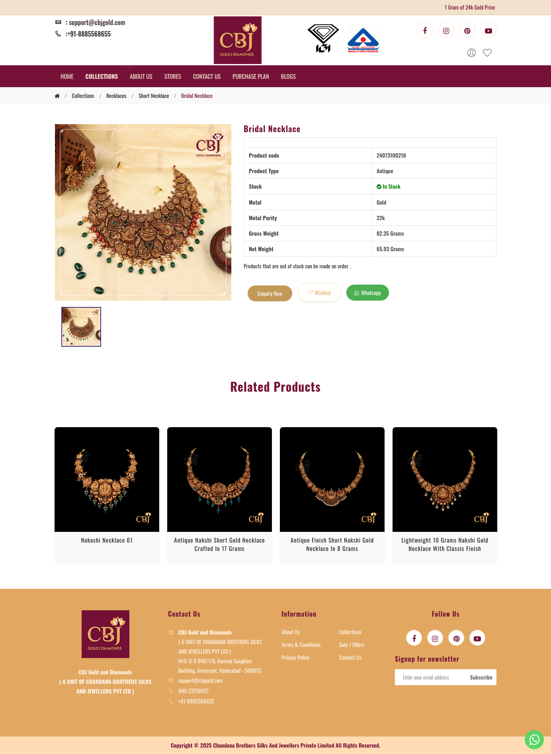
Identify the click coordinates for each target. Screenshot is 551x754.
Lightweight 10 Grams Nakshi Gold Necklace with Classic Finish (444, 544)
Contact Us (350, 657)
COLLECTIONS (102, 76)
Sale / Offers (352, 644)
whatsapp (367, 292)
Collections (350, 631)
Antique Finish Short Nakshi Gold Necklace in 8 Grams (332, 544)
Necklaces (116, 95)
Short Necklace (154, 95)
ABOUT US (141, 76)
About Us (290, 631)
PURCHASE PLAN (251, 76)
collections (83, 95)
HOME (67, 76)
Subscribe (481, 677)
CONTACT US (207, 76)
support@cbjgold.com (97, 22)
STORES (172, 76)
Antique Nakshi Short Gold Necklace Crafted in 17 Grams (219, 544)
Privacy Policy (295, 657)
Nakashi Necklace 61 (107, 539)
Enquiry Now (270, 293)
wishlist (319, 292)
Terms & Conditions (301, 644)
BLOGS (288, 76)
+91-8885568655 (89, 34)
